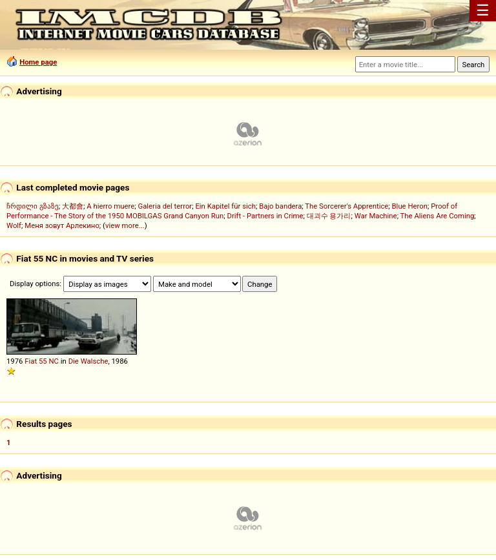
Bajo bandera (280, 206)
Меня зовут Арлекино (62, 225)
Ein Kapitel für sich (225, 206)
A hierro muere (110, 206)
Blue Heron (410, 206)
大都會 (72, 206)
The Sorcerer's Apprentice (346, 206)
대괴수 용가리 (329, 215)
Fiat (31, 361)
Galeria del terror (165, 206)
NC (54, 361)
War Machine (376, 215)
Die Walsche (88, 361)
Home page (38, 62)
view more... (125, 225)
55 (43, 361)
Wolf (13, 225)
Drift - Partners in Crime (265, 215)
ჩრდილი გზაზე (32, 206)
